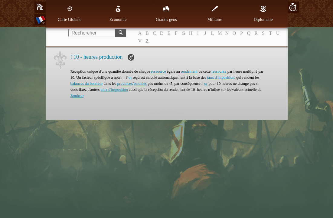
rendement (189, 71)
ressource (158, 71)
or (130, 77)
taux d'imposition (220, 77)
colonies (140, 83)
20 (293, 7)
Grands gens (166, 13)
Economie (118, 13)
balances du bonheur (86, 83)
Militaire (214, 13)
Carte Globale (69, 13)
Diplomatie (263, 13)
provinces (124, 83)
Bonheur (77, 95)
